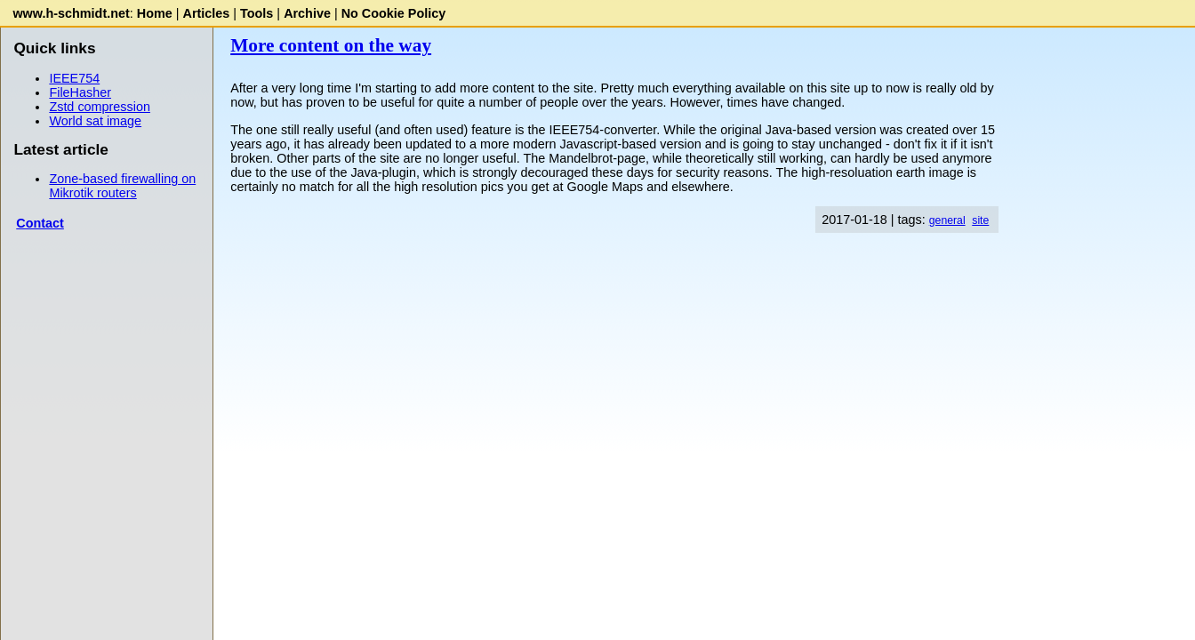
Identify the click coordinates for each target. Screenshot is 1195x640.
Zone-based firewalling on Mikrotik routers (122, 186)
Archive (307, 13)
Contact (40, 223)
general (947, 220)
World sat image (95, 121)
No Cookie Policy (393, 13)
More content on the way (330, 45)
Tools (256, 13)
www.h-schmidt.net (70, 13)
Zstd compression (99, 107)
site (980, 220)
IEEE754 (74, 78)
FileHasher (80, 92)
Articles (206, 13)
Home (154, 13)
